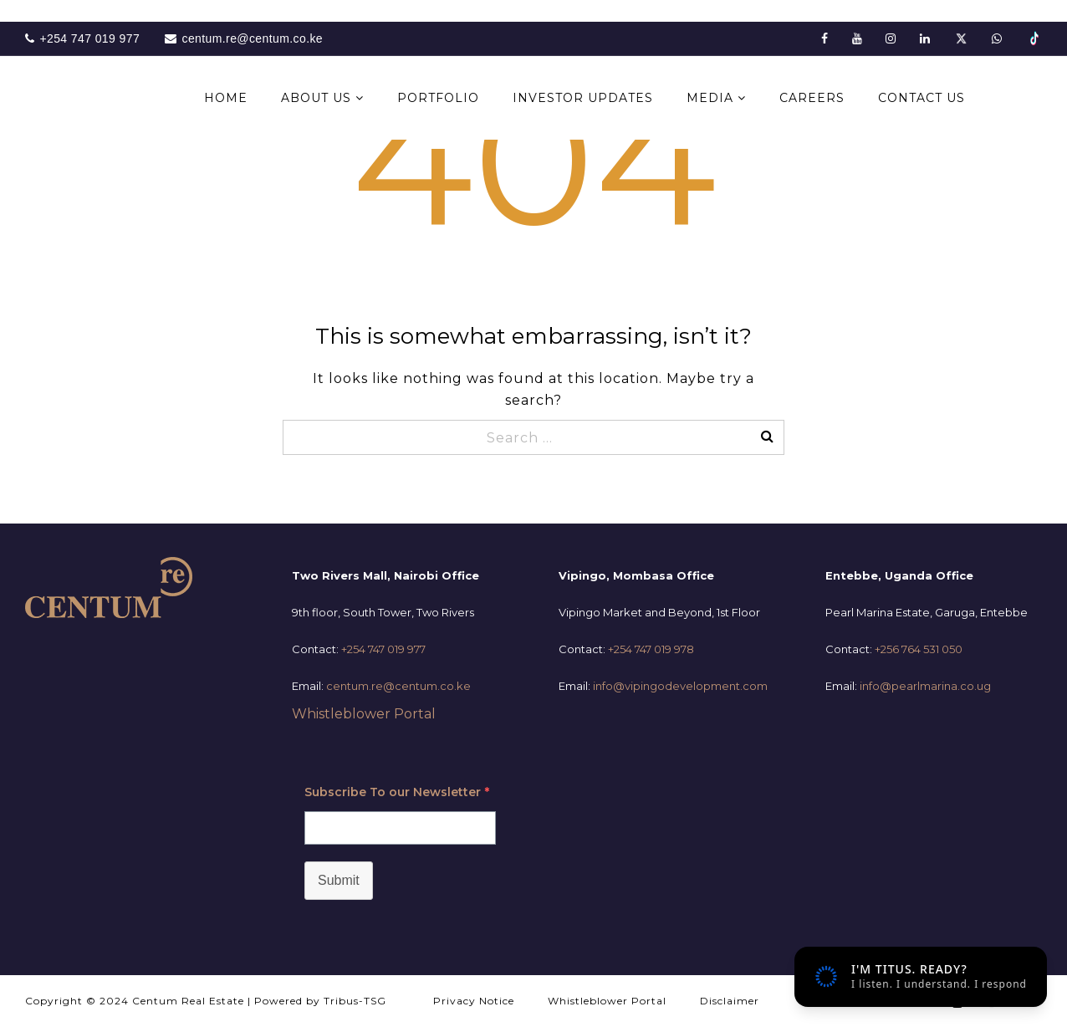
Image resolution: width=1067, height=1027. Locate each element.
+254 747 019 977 (383, 649)
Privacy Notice (473, 1000)
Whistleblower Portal (364, 714)
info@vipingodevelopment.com (680, 685)
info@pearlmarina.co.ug (925, 685)
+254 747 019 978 (651, 649)
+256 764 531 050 (918, 649)
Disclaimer (729, 1000)
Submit (339, 880)
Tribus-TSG (355, 1000)
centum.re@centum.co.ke (398, 685)
